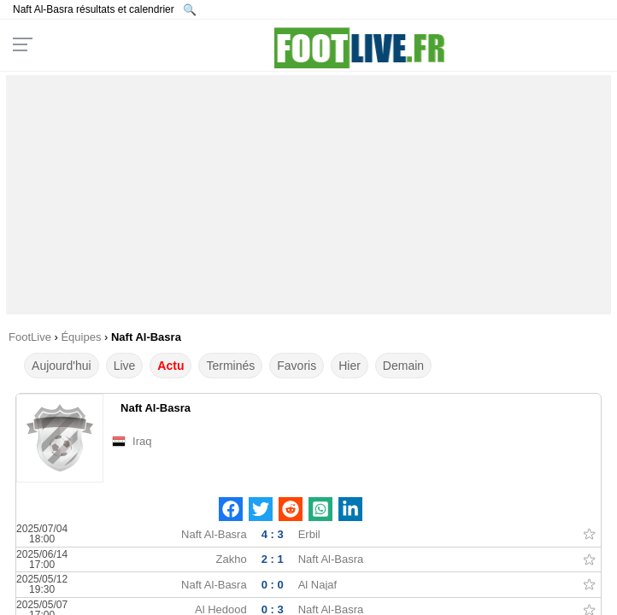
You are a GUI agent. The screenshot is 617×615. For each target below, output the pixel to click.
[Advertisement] (308, 194)
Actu (170, 365)
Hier (349, 365)
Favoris (296, 365)
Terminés (230, 365)
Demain (403, 365)
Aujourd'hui (61, 365)
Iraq (141, 441)
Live (125, 365)
